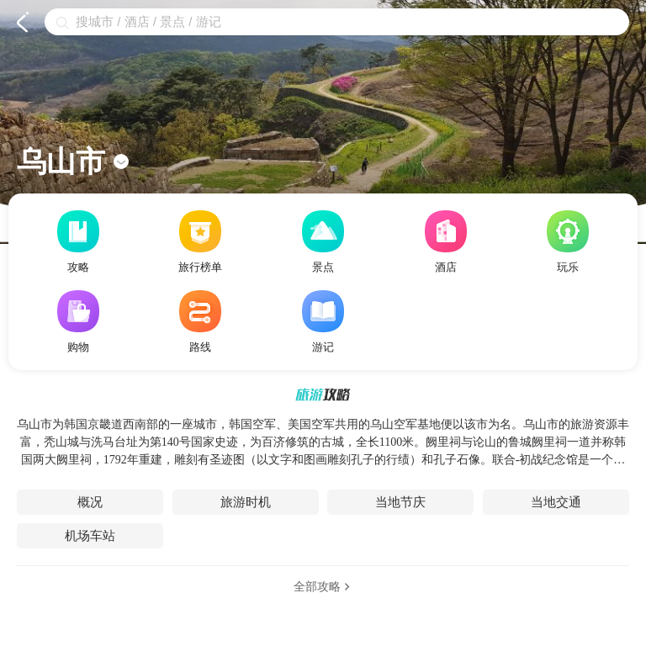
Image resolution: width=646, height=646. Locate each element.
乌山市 (73, 162)
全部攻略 (323, 586)
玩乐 (568, 241)
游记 (323, 321)
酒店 (446, 241)
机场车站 (90, 536)
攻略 (78, 241)
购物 (78, 321)
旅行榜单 (200, 241)
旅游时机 (245, 502)
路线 (200, 321)
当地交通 (556, 502)
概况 (90, 502)
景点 (323, 241)
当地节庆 (400, 502)
